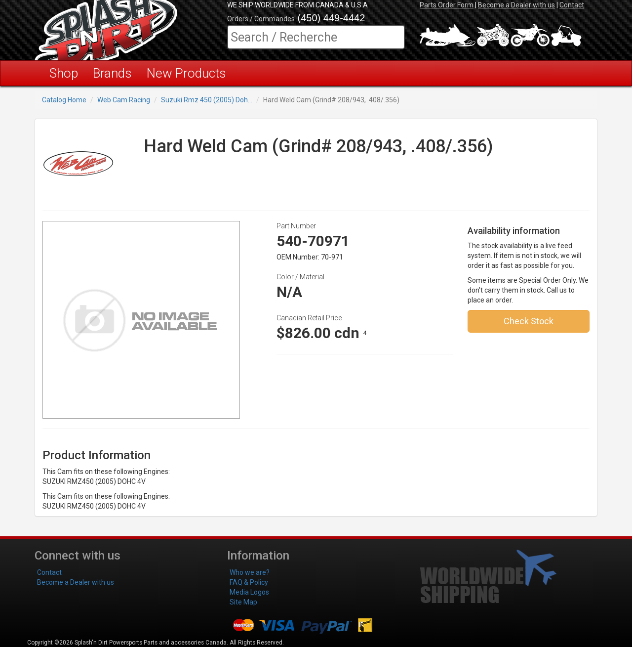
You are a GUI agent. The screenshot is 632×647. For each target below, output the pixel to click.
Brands (112, 73)
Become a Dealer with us (516, 5)
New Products (186, 73)
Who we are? (250, 572)
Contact (571, 5)
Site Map (243, 602)
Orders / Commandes (261, 19)
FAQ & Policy (249, 582)
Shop (63, 73)
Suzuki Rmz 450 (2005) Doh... (206, 100)
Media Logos (249, 592)
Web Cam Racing (123, 100)
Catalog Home (64, 100)
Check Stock (528, 321)
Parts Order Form (447, 5)
